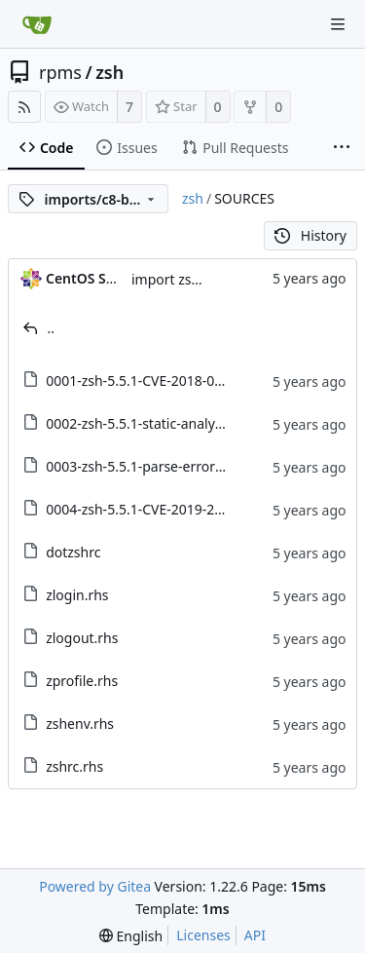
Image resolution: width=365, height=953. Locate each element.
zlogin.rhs (77, 595)
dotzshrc (73, 552)
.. (51, 328)
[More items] (341, 148)
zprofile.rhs (82, 680)
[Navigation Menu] (337, 24)
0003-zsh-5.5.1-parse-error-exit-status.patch (185, 466)
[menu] (131, 936)
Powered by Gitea (95, 886)
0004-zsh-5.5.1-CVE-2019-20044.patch (165, 509)
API (255, 935)
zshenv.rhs (80, 723)
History (310, 235)
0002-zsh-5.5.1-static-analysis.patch (158, 423)
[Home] (37, 24)
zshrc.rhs (74, 766)
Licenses (203, 935)
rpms (60, 72)
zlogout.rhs (82, 638)
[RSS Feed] (24, 107)
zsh (109, 72)
